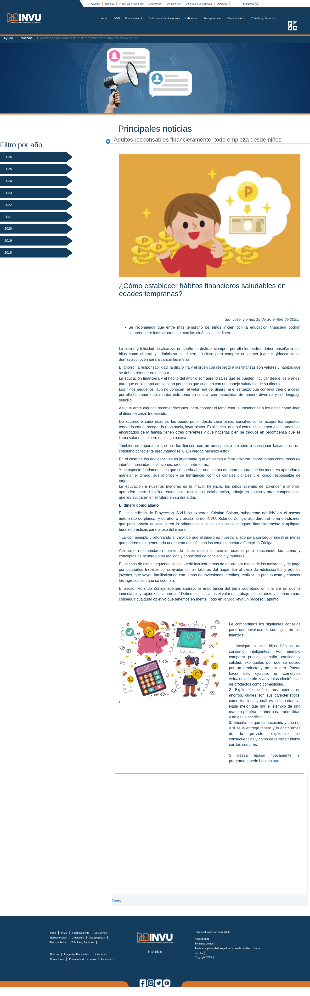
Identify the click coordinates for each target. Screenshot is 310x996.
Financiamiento (134, 18)
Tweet (116, 900)
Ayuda (8, 38)
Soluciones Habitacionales (164, 18)
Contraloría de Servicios (199, 3)
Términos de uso (204, 943)
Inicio (104, 18)
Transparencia (212, 18)
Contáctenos (174, 3)
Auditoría (222, 3)
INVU (117, 18)
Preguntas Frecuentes (131, 3)
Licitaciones (155, 3)
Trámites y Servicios (263, 18)
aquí (276, 761)
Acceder (96, 3)
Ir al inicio (155, 952)
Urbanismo (191, 18)
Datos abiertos (236, 18)
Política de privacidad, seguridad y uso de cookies (223, 948)
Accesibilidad (202, 938)
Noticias (110, 3)
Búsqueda (251, 3)
